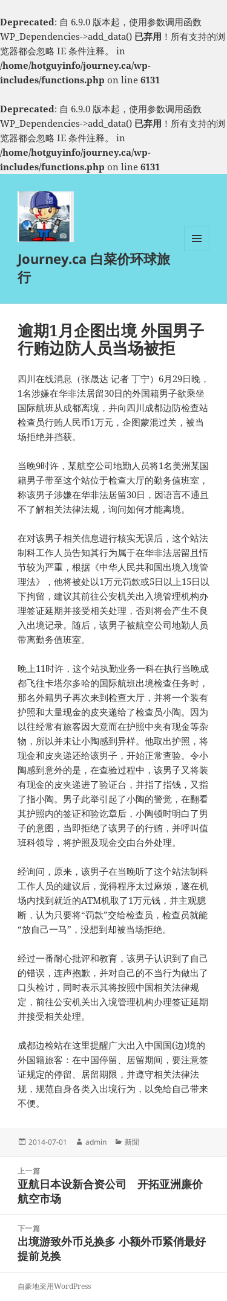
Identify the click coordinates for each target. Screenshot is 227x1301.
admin (96, 1142)
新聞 (132, 1142)
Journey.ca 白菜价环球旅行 (94, 267)
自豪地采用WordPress (54, 1286)
